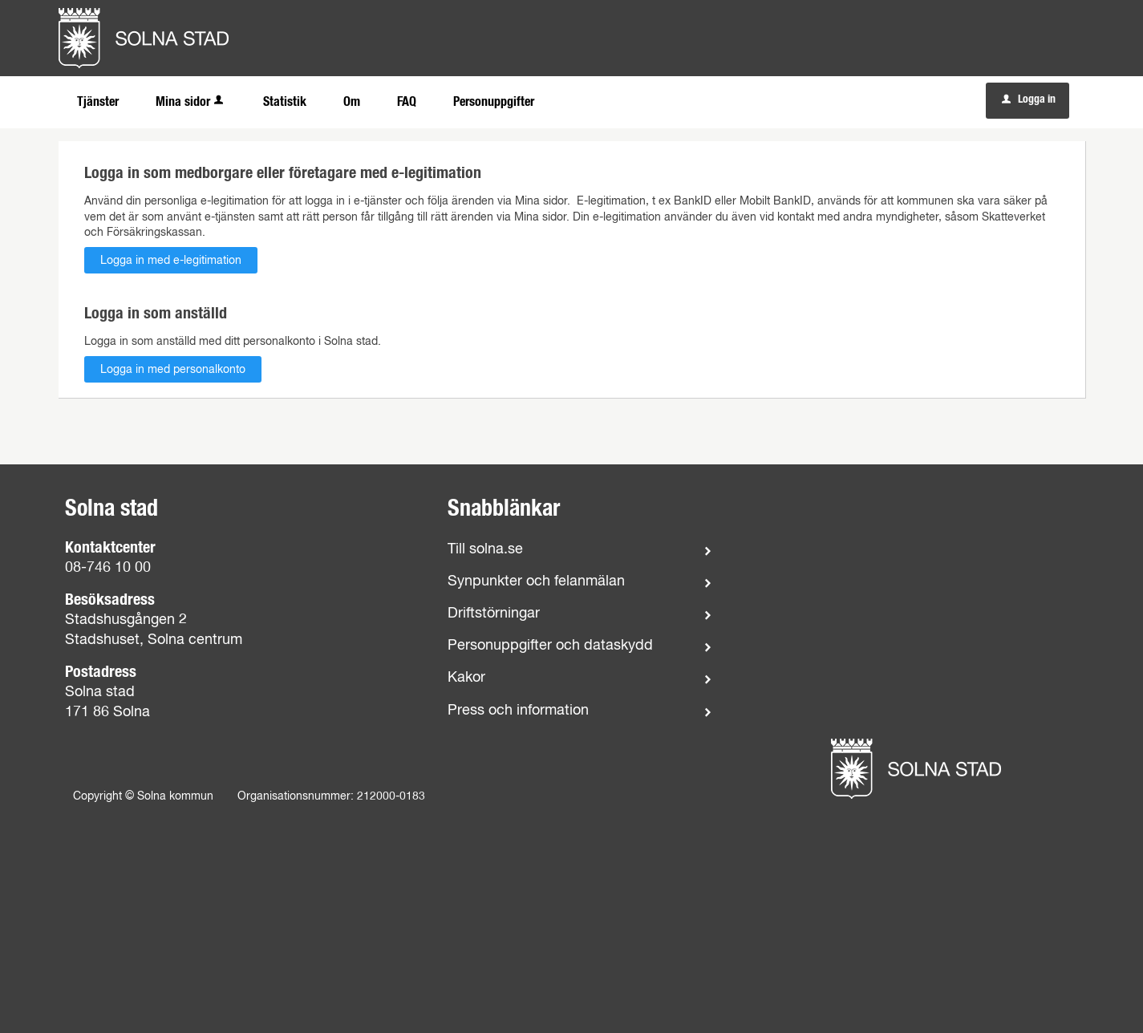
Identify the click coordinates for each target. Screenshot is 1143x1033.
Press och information (518, 710)
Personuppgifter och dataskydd (550, 645)
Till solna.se (485, 549)
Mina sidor (191, 101)
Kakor (466, 677)
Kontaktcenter (110, 548)
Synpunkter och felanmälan (536, 581)
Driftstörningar (494, 613)
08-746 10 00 (108, 568)
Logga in (1029, 99)
